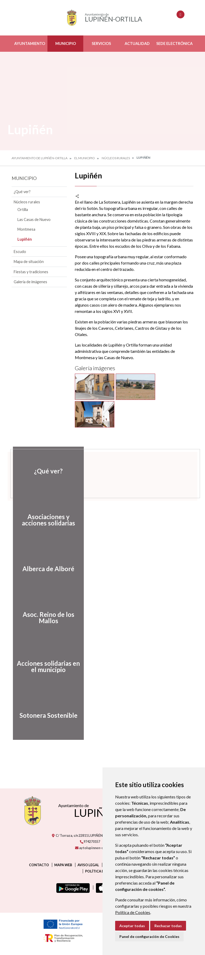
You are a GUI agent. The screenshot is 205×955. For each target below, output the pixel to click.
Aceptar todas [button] (132, 925)
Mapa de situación (29, 261)
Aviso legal (88, 865)
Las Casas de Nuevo (34, 219)
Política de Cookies (132, 912)
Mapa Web (63, 865)
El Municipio (84, 158)
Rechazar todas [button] (168, 925)
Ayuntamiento (29, 43)
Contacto (39, 865)
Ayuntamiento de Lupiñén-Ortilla (39, 158)
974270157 (90, 841)
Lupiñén (24, 239)
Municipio (65, 43)
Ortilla (22, 209)
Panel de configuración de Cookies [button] (149, 936)
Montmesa (26, 229)
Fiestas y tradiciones (31, 272)
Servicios (101, 43)
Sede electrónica (174, 43)
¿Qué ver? (22, 191)
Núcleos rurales (116, 158)
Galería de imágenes (30, 282)
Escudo (20, 251)
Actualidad (137, 43)
